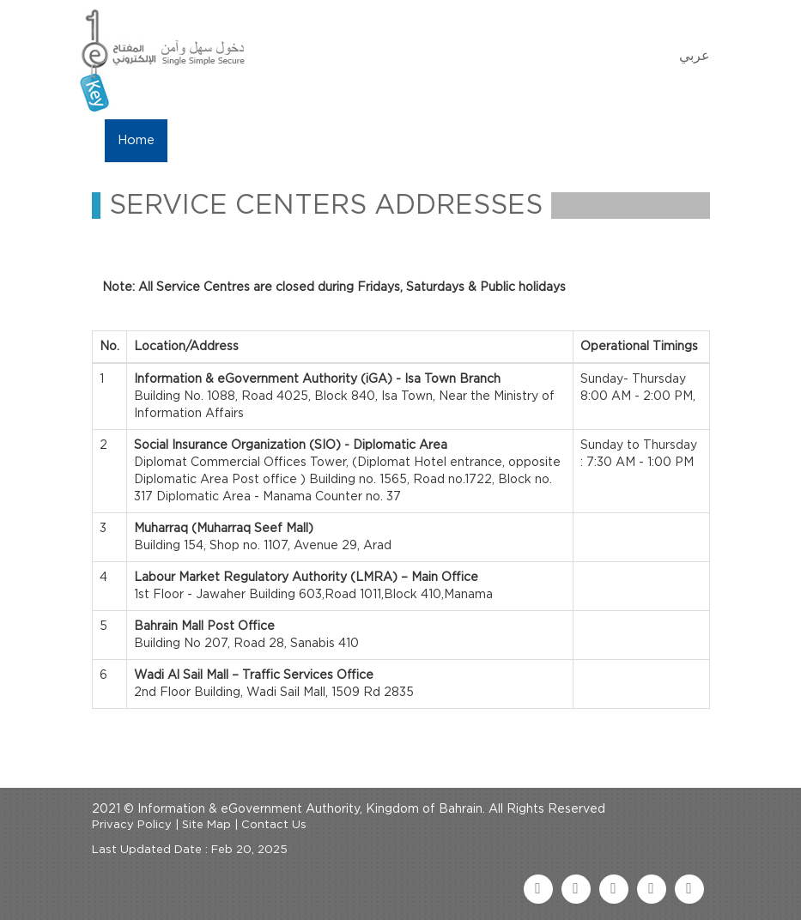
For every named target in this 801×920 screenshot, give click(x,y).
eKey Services (428, 140)
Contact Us (535, 140)
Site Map (206, 825)
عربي (694, 56)
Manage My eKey (302, 140)
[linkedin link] (651, 889)
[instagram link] (689, 889)
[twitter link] (576, 889)
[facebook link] (538, 889)
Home (136, 140)
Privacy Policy (132, 825)
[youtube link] (613, 889)
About (200, 140)
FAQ (612, 140)
